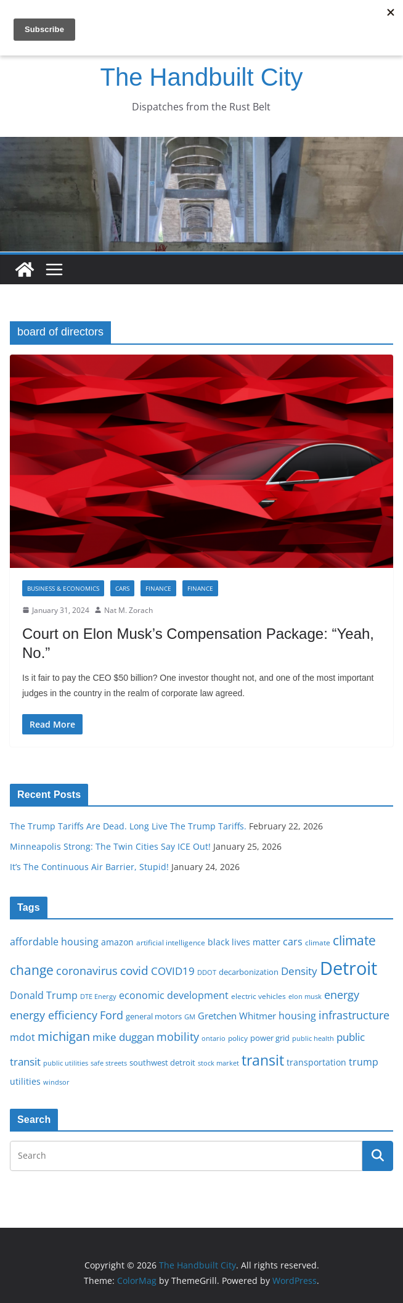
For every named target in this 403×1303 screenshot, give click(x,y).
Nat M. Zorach (128, 610)
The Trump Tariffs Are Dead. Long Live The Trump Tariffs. (128, 826)
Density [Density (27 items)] (299, 971)
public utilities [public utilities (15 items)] (65, 1062)
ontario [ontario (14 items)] (214, 1038)
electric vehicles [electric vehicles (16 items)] (258, 996)
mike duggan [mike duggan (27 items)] (123, 1037)
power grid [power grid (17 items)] (270, 1038)
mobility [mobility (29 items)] (178, 1036)
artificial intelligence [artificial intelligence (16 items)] (170, 942)
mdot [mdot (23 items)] (22, 1037)
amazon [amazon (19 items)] (117, 942)
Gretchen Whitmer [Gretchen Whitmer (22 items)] (237, 1015)
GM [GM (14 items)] (189, 1017)
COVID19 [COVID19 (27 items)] (173, 971)
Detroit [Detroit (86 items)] (348, 968)
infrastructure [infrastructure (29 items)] (354, 1015)
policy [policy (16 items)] (238, 1038)
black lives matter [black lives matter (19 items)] (244, 942)
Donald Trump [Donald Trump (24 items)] (44, 995)
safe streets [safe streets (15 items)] (109, 1062)
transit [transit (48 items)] (263, 1060)
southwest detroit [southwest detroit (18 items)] (162, 1062)
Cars (122, 588)
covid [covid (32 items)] (134, 971)
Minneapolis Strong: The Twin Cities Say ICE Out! (110, 846)
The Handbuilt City (201, 77)
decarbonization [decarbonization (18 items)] (249, 971)
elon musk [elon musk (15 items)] (305, 996)
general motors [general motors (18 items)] (154, 1016)
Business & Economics (63, 588)
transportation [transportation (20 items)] (316, 1062)
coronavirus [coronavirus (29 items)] (87, 970)
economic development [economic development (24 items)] (174, 995)
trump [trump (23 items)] (363, 1062)
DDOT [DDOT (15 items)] (206, 972)
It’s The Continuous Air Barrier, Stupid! (89, 867)
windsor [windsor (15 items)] (56, 1082)
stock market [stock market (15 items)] (218, 1062)
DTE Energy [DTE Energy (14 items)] (98, 996)
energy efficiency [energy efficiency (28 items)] (53, 1015)
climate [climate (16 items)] (317, 942)
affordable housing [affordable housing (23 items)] (54, 941)
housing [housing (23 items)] (297, 1015)
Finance (158, 588)
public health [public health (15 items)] (313, 1038)
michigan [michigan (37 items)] (64, 1036)
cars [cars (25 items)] (293, 941)
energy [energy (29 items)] (341, 994)
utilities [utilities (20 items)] (25, 1081)
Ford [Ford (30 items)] (111, 1014)
